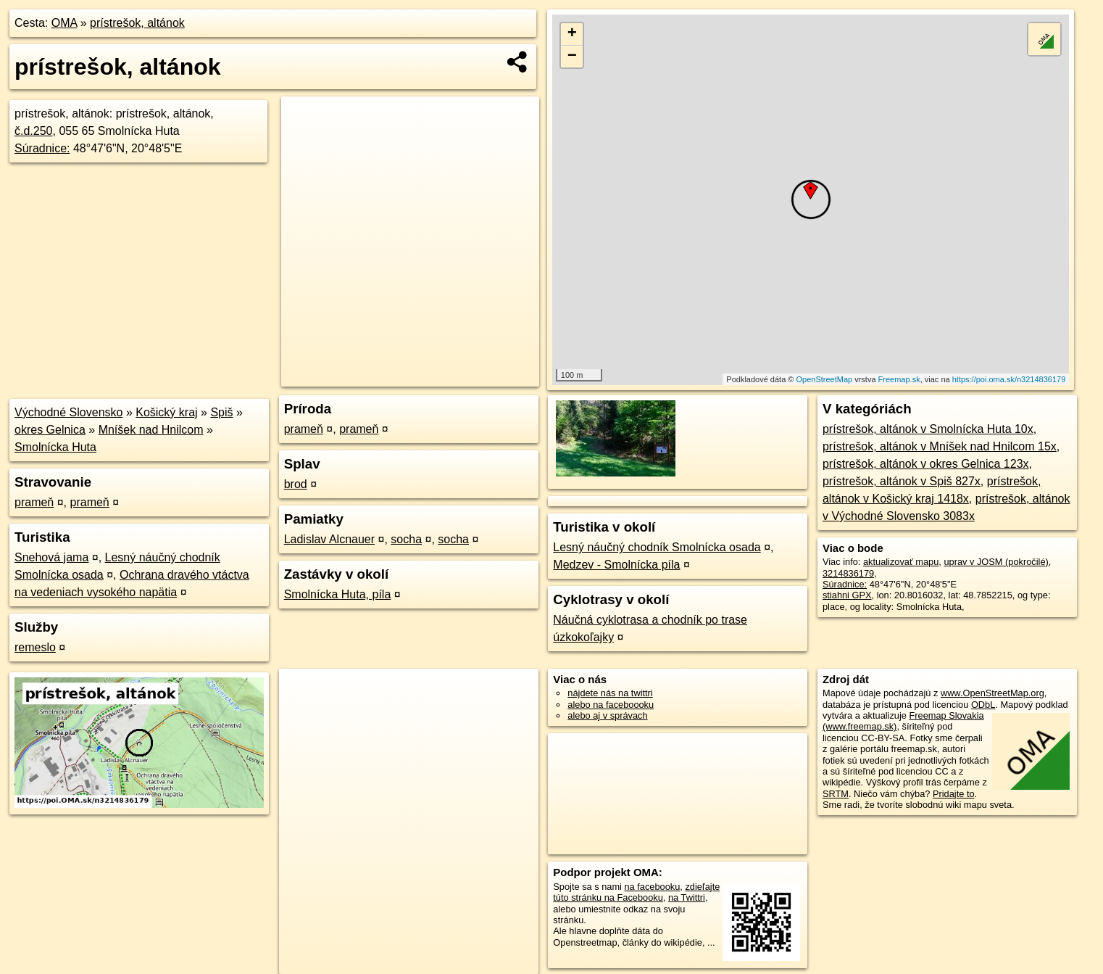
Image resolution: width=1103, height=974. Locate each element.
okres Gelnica (50, 430)
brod (295, 484)
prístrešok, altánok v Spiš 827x (902, 481)
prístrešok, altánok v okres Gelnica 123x (926, 464)
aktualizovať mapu (900, 561)
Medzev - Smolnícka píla (616, 564)
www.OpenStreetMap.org (992, 693)
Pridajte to (954, 793)
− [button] (572, 56)
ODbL (983, 704)
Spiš (221, 412)
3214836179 (848, 573)
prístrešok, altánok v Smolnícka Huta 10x (928, 429)
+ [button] (572, 34)
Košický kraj (166, 412)
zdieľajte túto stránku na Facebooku (636, 892)
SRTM (836, 793)
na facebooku (652, 886)
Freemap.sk (899, 379)
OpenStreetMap (824, 379)
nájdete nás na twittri (609, 693)
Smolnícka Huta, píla (337, 594)
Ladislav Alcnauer (329, 539)
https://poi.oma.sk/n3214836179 (1009, 379)
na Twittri (686, 897)
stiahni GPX (847, 595)
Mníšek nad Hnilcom (151, 430)
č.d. (33, 131)
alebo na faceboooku (610, 704)
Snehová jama (51, 557)
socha (406, 539)
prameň (34, 502)
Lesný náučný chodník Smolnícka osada (656, 547)
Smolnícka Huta (55, 447)
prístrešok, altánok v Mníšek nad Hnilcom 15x (940, 446)
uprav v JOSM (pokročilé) (996, 561)
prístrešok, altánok (137, 23)
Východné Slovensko (68, 412)
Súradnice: (42, 148)
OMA (64, 23)
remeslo (35, 647)
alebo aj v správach (607, 715)
